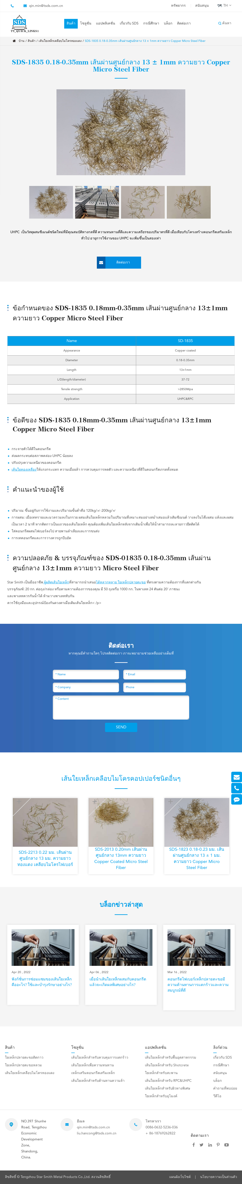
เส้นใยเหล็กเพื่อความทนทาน (92, 1065)
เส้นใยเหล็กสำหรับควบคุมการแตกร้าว (99, 1057)
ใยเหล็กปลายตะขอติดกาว (24, 1057)
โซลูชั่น (85, 23)
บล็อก (168, 23)
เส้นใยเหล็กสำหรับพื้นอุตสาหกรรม (170, 1057)
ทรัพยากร (178, 6)
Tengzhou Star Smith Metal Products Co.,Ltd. (56, 1177)
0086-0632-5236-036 (162, 1127)
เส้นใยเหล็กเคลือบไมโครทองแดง (60, 41)
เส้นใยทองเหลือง (24, 470)
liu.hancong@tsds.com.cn (96, 1133)
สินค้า (71, 23)
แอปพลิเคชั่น (105, 23)
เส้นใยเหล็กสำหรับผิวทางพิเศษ (167, 1088)
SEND (121, 727)
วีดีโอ (217, 1096)
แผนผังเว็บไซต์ (180, 1177)
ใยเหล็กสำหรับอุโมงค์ (161, 1096)
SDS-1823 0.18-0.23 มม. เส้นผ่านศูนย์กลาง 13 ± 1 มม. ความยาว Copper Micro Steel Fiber (196, 859)
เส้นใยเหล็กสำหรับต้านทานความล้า (98, 1081)
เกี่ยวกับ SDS (129, 23)
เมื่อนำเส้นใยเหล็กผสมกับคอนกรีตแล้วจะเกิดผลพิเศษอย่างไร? (118, 982)
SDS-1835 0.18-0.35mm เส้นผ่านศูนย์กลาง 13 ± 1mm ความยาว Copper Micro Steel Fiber (145, 41)
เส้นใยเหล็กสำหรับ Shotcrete (167, 1065)
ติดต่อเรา (184, 23)
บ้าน (21, 41)
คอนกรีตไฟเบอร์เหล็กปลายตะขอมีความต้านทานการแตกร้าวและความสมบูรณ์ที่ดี (198, 984)
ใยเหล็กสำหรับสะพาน (161, 1073)
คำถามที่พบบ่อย (225, 1088)
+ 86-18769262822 (160, 1133)
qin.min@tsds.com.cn (46, 6)
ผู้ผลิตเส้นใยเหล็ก (56, 582)
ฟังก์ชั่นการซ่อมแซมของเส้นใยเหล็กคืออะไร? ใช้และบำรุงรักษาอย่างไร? (42, 982)
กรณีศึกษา (151, 23)
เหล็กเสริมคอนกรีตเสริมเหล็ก (93, 1073)
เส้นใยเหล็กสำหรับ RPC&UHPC (168, 1081)
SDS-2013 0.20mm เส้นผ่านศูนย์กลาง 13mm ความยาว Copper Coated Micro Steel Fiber (121, 859)
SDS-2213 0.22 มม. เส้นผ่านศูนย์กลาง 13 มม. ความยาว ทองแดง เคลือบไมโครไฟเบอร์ (45, 859)
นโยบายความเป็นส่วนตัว (218, 1177)
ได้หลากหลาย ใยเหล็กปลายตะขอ (121, 582)
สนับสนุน (202, 6)
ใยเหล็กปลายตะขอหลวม (23, 1065)
